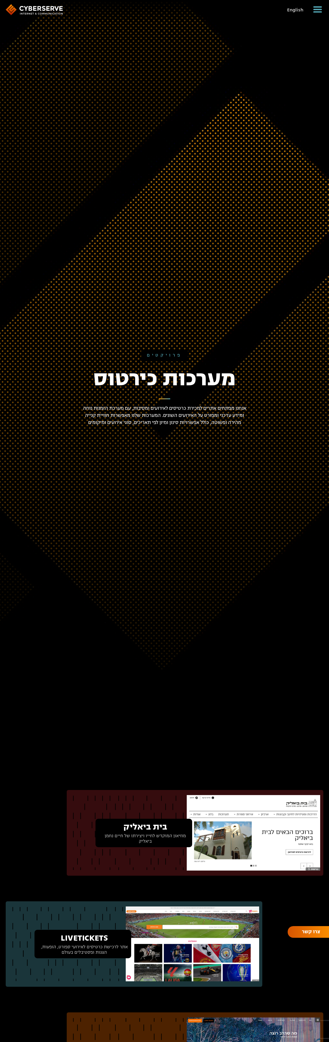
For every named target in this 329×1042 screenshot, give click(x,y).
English (295, 10)
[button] (317, 9)
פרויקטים (164, 355)
